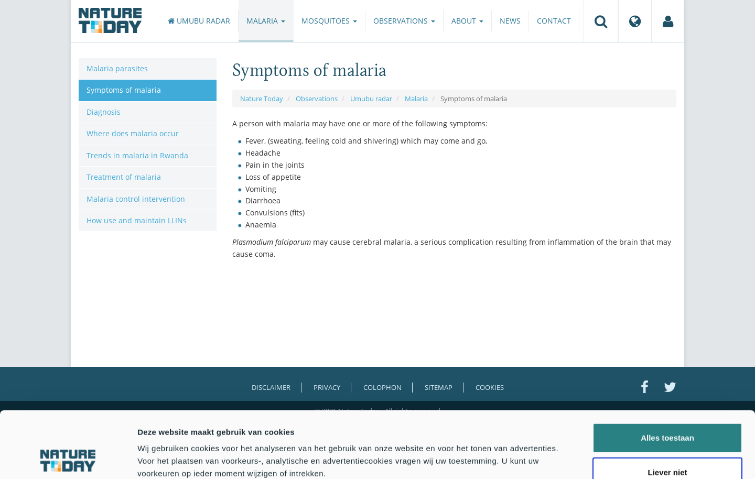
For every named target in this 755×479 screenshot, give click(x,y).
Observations (404, 21)
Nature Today (261, 98)
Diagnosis (104, 112)
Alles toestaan (667, 375)
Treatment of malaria (124, 177)
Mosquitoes (329, 21)
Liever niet (667, 410)
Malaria (265, 21)
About (467, 21)
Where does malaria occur (133, 133)
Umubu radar (199, 21)
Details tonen (566, 458)
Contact (554, 21)
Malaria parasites (117, 68)
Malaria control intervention (136, 199)
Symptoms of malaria (124, 90)
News (510, 21)
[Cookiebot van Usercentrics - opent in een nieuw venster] (68, 458)
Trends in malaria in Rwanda (137, 155)
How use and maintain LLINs (137, 220)
